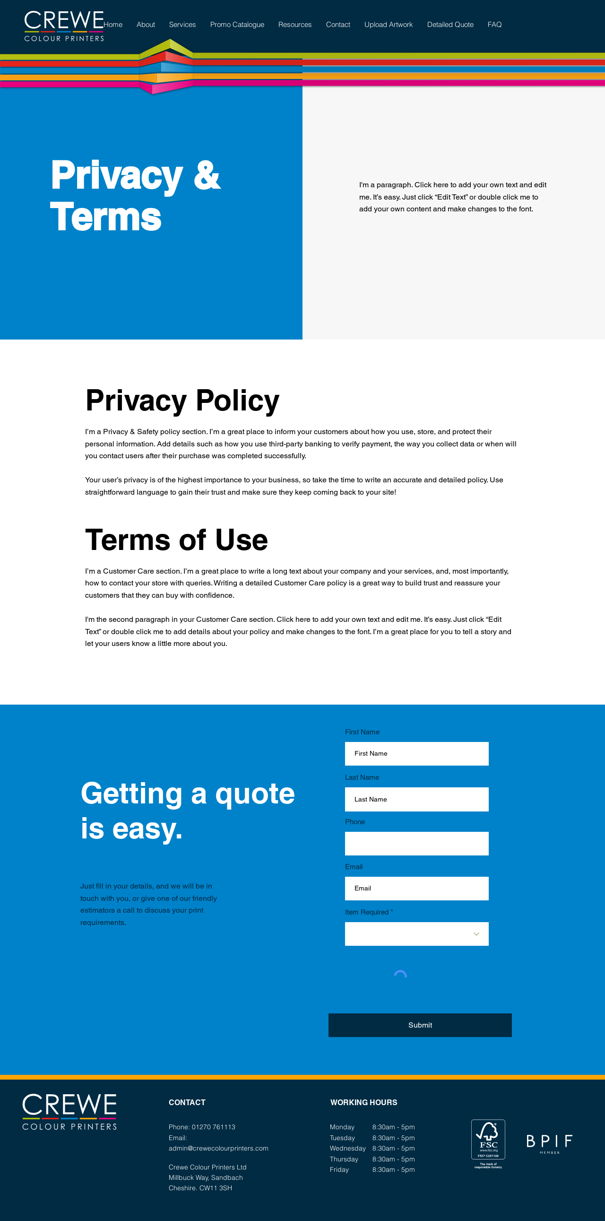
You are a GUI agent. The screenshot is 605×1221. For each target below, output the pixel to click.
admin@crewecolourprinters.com (218, 1148)
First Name (362, 731)
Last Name (362, 777)
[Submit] (420, 1025)
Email (354, 866)
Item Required (367, 912)
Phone (355, 821)
